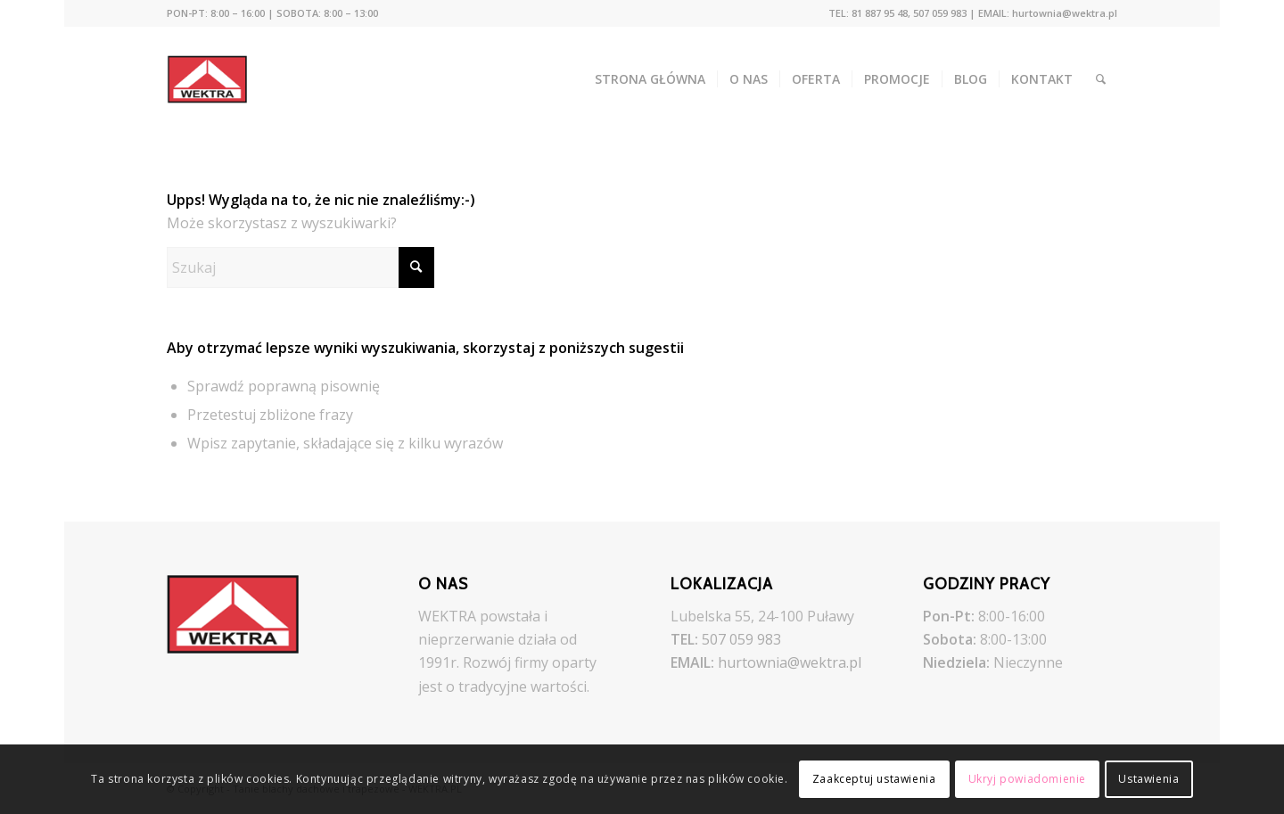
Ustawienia (1148, 778)
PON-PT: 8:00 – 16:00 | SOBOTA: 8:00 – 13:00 (272, 13)
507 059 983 (741, 639)
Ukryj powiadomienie (1027, 778)
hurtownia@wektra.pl (789, 662)
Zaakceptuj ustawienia (874, 778)
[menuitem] (272, 13)
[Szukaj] (1100, 79)
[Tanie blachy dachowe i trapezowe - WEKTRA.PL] (219, 79)
